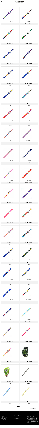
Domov (2, 5)
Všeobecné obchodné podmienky (18, 416)
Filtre (37, 5)
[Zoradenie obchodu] (32, 5)
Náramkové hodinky (8, 5)
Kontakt (15, 420)
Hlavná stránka (16, 413)
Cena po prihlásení (10, 23)
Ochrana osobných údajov (18, 418)
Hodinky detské (10, 21)
